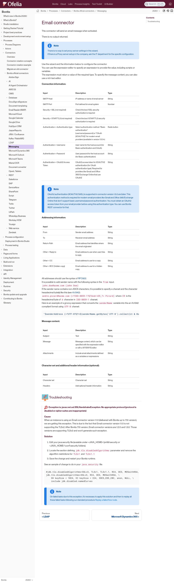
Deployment (8, 282)
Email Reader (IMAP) (17, 110)
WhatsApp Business (17, 216)
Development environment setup (17, 36)
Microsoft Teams (16, 159)
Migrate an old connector (17, 69)
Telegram (13, 199)
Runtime (6, 286)
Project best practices (12, 32)
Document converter (17, 167)
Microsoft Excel (15, 114)
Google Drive (14, 122)
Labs (70, 4)
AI (10, 81)
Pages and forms (10, 253)
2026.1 (155, 11)
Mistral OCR (14, 163)
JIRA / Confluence (16, 134)
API (4, 274)
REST (11, 175)
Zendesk (12, 232)
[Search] (154, 4)
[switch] (170, 4)
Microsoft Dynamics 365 (19, 151)
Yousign (12, 224)
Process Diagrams (13, 44)
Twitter (12, 208)
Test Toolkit (97, 4)
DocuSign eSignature (18, 102)
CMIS (11, 93)
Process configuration (14, 237)
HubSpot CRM (15, 126)
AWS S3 (12, 89)
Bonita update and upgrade (15, 294)
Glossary (7, 302)
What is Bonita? (10, 20)
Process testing (11, 245)
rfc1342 (75, 292)
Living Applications (11, 258)
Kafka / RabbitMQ (16, 138)
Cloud (63, 4)
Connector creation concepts (19, 61)
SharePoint (13, 191)
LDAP (11, 142)
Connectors (10, 53)
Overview (11, 57)
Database (13, 97)
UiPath (11, 212)
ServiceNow (14, 187)
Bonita (55, 4)
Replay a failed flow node (106, 500)
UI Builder (108, 4)
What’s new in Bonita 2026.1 (15, 16)
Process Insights (82, 4)
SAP (11, 183)
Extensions (8, 266)
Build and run (8, 262)
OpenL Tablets (15, 171)
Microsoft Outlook (16, 155)
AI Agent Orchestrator (18, 85)
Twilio (11, 204)
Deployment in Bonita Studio (17, 241)
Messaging (14, 146)
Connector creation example (19, 65)
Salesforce (13, 179)
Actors (8, 48)
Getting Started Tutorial (13, 28)
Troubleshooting (154, 21)
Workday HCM (15, 220)
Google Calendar (16, 118)
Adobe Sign (14, 77)
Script (11, 195)
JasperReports (15, 130)
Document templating (18, 106)
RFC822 (82, 278)
